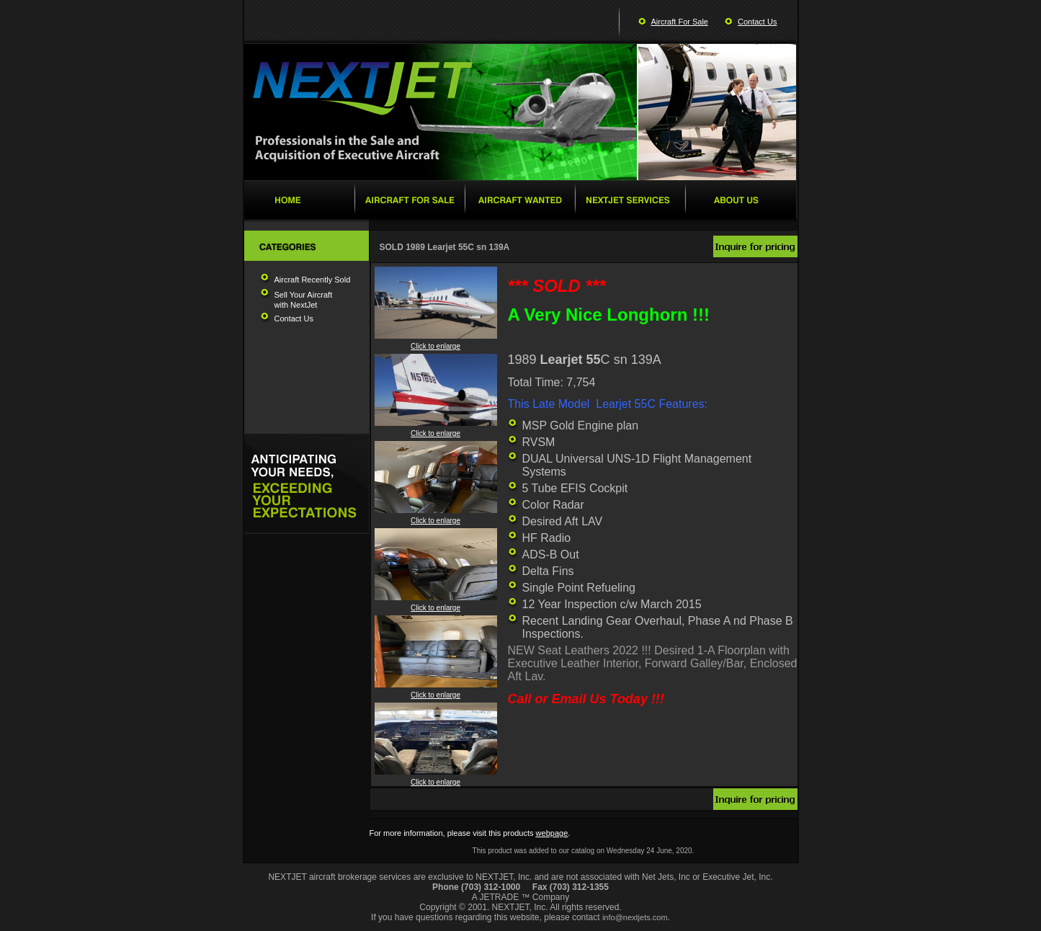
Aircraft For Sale (679, 21)
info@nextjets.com (635, 917)
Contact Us (757, 21)
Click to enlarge (436, 343)
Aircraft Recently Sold (312, 279)
